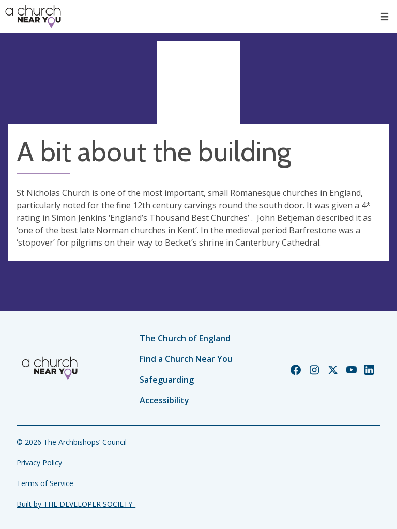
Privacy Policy (39, 462)
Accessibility (164, 400)
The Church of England (185, 338)
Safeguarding (167, 379)
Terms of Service (45, 483)
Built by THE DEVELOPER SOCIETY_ (76, 504)
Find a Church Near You (186, 359)
